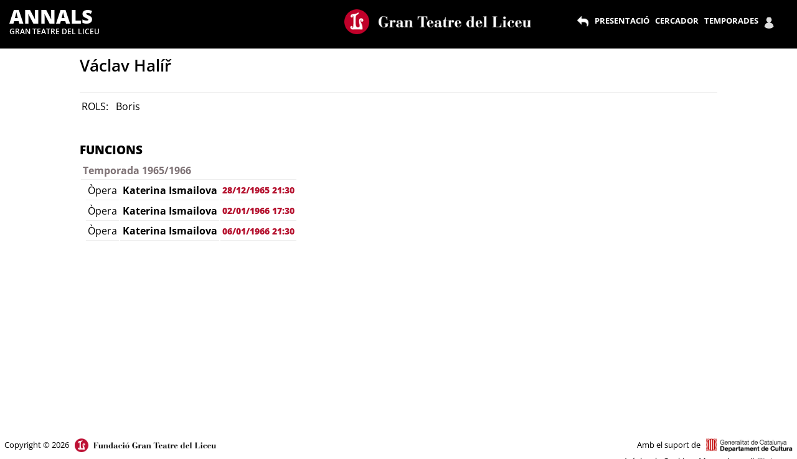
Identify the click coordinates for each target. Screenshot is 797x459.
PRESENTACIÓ (622, 20)
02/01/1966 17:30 (258, 210)
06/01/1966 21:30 (258, 231)
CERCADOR (677, 20)
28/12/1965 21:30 (258, 190)
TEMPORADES (731, 20)
